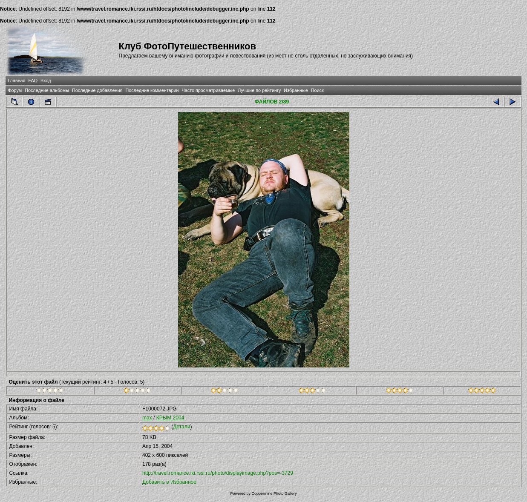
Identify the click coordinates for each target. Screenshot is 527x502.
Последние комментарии (152, 90)
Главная (16, 80)
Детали (181, 427)
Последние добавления (97, 90)
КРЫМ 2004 (170, 418)
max (147, 418)
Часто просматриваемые (208, 90)
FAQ (32, 80)
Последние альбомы (47, 90)
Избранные (296, 90)
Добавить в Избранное (169, 482)
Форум (15, 90)
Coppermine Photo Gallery (274, 493)
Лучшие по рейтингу (259, 90)
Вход (45, 80)
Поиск (317, 90)
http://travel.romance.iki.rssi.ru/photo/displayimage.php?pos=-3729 (217, 473)
